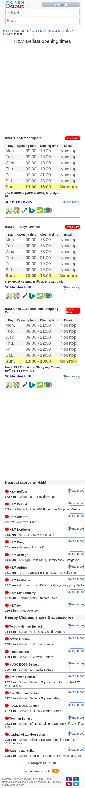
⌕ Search (60, 4)
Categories (21, 30)
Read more (71, 202)
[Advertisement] (42, 89)
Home (7, 30)
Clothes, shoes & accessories (51, 30)
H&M (6, 34)
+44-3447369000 (21, 201)
